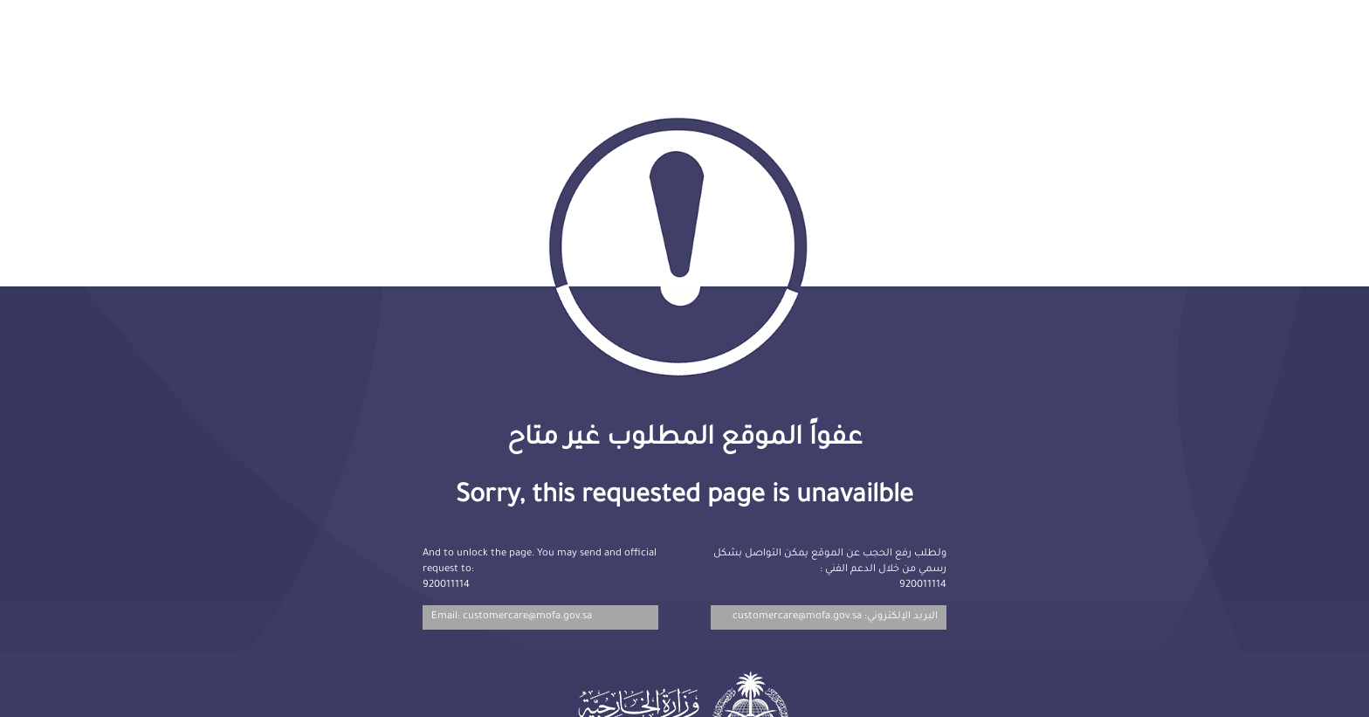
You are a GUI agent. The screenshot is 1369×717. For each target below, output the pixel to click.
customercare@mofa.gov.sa (797, 617)
